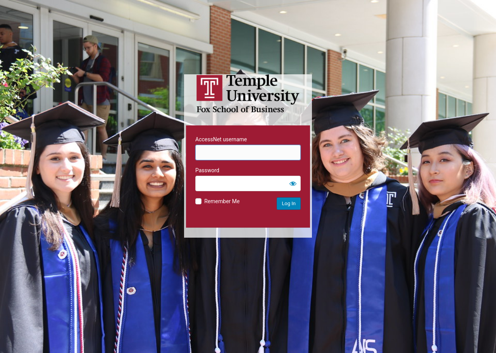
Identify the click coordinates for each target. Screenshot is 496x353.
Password (207, 170)
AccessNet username (221, 139)
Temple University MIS (248, 93)
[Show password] (293, 183)
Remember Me (221, 201)
